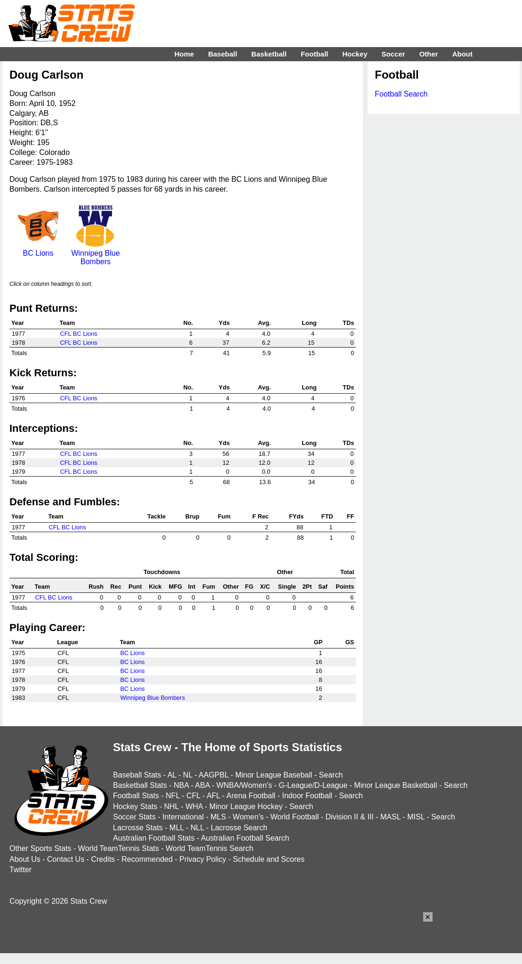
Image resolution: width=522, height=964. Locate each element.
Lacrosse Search (239, 828)
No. (188, 322)
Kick (155, 586)
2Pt (307, 586)
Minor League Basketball (395, 785)
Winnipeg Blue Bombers (95, 253)
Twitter (20, 870)
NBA (181, 785)
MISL (416, 817)
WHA (193, 806)
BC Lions (38, 249)
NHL (171, 806)
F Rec (260, 516)
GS (349, 642)
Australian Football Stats (153, 838)
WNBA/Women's (244, 785)
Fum (224, 516)
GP (318, 642)
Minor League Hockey (246, 806)
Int (192, 586)
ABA (202, 785)
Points (345, 586)
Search (331, 775)
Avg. (264, 322)
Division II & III (350, 817)
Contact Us (65, 859)
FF (350, 516)
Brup (192, 516)
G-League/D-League (313, 785)
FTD (327, 516)
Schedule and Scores (269, 859)
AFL (213, 796)
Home (184, 54)
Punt (135, 586)
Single (287, 586)
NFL (173, 796)
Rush (96, 586)
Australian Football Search (245, 838)
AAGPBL (213, 775)
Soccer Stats (134, 817)
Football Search (401, 94)
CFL (193, 796)
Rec (115, 586)
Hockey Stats (135, 806)
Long (309, 322)
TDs (348, 322)
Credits (103, 859)
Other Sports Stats (40, 848)
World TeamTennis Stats (118, 848)
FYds (296, 516)
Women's (248, 817)
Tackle (156, 516)
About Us (24, 859)
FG (249, 586)
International (183, 817)
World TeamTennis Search (209, 848)
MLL (176, 828)
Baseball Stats (137, 775)
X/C (265, 586)
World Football (294, 817)
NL (188, 775)
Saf (323, 586)
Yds (224, 322)
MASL (390, 817)
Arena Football (250, 796)
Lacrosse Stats (138, 828)
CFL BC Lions (78, 333)
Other (231, 586)
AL (172, 775)
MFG (175, 586)
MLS (218, 817)
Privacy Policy (202, 859)
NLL (197, 828)
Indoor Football (307, 796)
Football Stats (136, 796)
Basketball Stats (140, 785)
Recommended (147, 859)
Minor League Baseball (274, 775)
